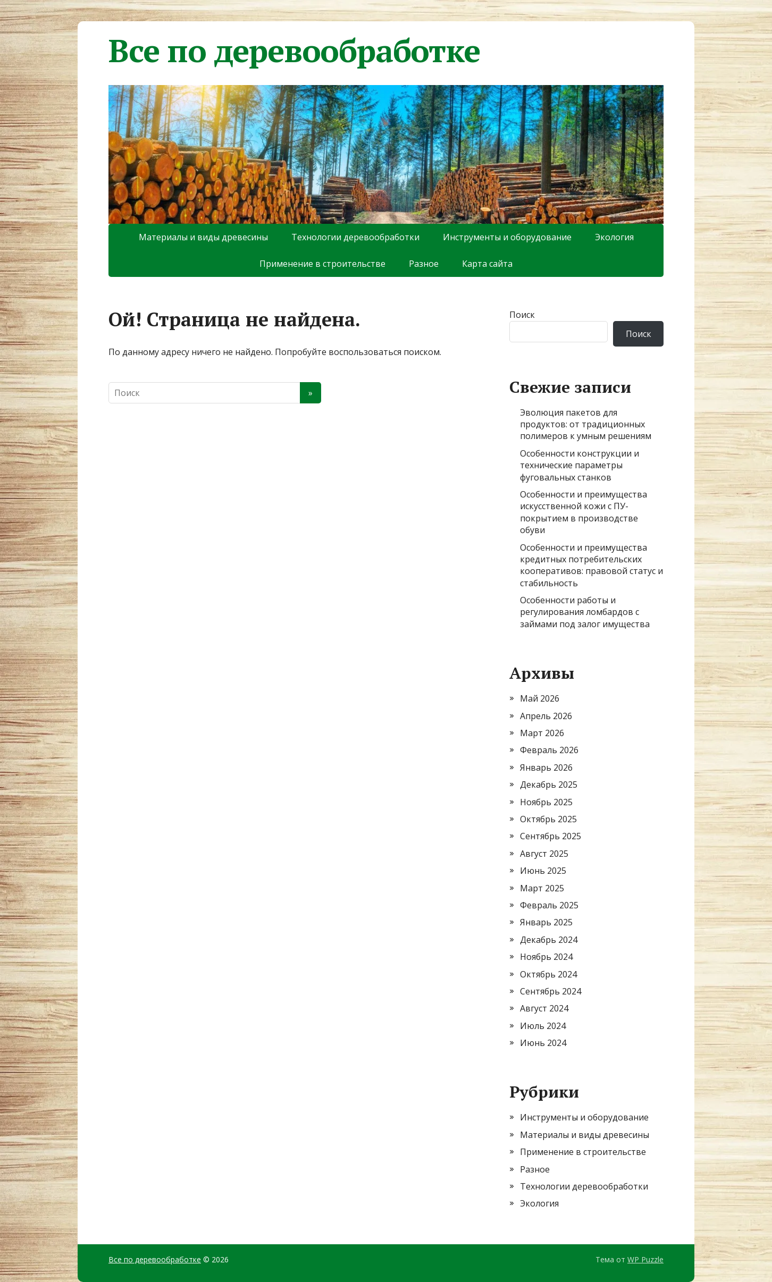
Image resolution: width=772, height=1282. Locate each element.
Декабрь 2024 (548, 940)
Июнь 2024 (543, 1043)
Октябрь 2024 (548, 974)
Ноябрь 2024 (546, 957)
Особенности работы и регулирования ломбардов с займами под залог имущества (585, 612)
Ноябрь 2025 (546, 802)
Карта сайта (487, 263)
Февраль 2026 (549, 750)
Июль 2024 (543, 1026)
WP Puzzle (645, 1259)
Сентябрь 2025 (550, 836)
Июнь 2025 (543, 870)
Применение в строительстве (322, 263)
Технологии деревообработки (355, 237)
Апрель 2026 (546, 716)
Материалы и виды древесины (203, 237)
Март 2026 (542, 733)
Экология (614, 237)
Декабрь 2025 (548, 784)
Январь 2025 (546, 922)
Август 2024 (544, 1008)
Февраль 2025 (549, 905)
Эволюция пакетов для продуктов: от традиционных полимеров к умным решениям (585, 424)
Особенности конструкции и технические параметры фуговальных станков (579, 465)
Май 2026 (539, 698)
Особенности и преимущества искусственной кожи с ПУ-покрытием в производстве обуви (583, 512)
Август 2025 (544, 853)
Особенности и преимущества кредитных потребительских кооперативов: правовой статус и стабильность (591, 565)
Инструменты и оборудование (507, 237)
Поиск (522, 314)
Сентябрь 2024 (550, 991)
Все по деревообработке (294, 50)
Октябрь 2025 (548, 819)
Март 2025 (542, 888)
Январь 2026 (546, 767)
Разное (424, 263)
